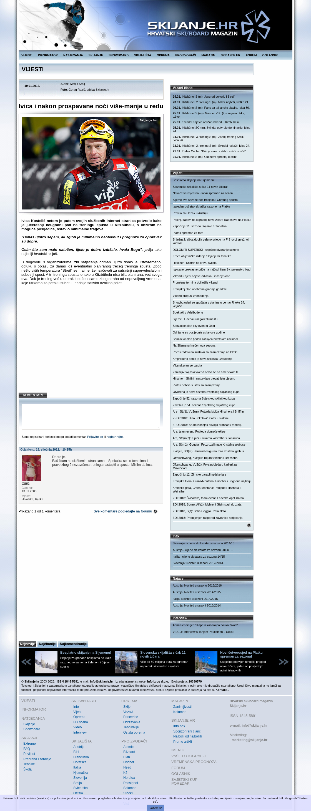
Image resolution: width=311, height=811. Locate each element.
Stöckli (128, 793)
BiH (76, 752)
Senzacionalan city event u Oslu (194, 325)
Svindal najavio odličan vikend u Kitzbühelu (206, 122)
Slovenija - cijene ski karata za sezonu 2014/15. (204, 543)
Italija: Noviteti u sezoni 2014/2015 (195, 598)
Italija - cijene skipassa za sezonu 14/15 (199, 556)
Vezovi (128, 712)
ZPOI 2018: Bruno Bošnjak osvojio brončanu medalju (207, 424)
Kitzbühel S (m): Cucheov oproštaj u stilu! (205, 157)
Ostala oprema (134, 732)
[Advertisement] (91, 343)
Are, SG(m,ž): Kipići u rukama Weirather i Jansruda (206, 438)
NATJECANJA (73, 55)
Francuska (81, 757)
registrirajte (115, 436)
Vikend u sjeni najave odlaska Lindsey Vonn (201, 276)
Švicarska (80, 788)
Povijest (29, 754)
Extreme (29, 744)
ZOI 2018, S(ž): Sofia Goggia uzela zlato (199, 511)
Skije (127, 707)
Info (76, 707)
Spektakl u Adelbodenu (188, 312)
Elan (126, 757)
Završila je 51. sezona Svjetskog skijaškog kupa (204, 405)
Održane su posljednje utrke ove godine (199, 332)
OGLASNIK (270, 55)
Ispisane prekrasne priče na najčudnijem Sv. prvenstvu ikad (211, 269)
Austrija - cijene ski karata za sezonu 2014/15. (203, 550)
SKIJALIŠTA (142, 55)
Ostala (78, 793)
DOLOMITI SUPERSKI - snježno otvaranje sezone (206, 249)
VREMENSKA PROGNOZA (194, 762)
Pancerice (130, 717)
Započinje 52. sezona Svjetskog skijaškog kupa (204, 398)
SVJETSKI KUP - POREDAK (185, 781)
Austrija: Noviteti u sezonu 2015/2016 (197, 585)
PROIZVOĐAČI (185, 55)
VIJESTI (26, 55)
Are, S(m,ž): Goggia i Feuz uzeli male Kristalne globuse (209, 444)
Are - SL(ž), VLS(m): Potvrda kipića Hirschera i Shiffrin (208, 411)
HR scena (80, 722)
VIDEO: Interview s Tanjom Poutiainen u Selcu (203, 631)
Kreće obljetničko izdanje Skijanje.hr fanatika (202, 256)
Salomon (129, 788)
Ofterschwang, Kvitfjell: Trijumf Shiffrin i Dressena (205, 457)
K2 (125, 773)
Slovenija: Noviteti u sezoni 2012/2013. (198, 563)
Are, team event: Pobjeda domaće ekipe (199, 431)
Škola (27, 769)
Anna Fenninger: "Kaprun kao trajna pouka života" (205, 625)
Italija (77, 767)
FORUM (251, 55)
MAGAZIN (208, 55)
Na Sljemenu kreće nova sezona (194, 345)
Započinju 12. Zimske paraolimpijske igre (199, 474)
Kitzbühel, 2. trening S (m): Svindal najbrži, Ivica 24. (211, 146)
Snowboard (31, 729)
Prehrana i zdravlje (37, 759)
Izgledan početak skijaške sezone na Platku (201, 206)
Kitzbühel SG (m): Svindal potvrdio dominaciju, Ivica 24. (211, 129)
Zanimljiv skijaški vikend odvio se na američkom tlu (206, 372)
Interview (80, 732)
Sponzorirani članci (187, 731)
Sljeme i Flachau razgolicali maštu (195, 319)
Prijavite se (95, 436)
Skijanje (29, 724)
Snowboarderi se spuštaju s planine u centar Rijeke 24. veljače (209, 304)
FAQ (26, 749)
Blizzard (129, 752)
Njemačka (80, 773)
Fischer (128, 762)
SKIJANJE (96, 55)
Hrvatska (79, 762)
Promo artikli (182, 742)
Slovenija (80, 778)
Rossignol (130, 783)
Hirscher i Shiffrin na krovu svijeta (195, 262)
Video (77, 727)
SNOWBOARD (119, 55)
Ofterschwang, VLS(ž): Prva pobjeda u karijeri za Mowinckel (205, 466)
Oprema (79, 717)
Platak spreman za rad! (188, 232)
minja (25, 483)
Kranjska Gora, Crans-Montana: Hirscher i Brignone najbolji (211, 481)
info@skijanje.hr (255, 725)
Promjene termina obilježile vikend (195, 282)
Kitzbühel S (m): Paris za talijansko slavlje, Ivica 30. (211, 108)
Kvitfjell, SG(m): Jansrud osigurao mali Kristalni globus (208, 451)
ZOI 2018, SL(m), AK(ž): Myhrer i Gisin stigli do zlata (207, 504)
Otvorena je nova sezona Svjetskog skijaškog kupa (206, 391)
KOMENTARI (33, 395)
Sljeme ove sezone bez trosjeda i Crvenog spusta (205, 199)
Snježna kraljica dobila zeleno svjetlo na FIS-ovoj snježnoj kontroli (211, 241)
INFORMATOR (48, 55)
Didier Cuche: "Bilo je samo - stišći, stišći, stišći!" (209, 151)
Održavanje (131, 722)
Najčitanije (47, 644)
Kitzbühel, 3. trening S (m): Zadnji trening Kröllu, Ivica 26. (209, 138)
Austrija (78, 747)
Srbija (77, 783)
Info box (179, 726)
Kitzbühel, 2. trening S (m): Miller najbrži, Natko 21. (211, 102)
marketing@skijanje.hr (249, 740)
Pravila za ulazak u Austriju (190, 213)
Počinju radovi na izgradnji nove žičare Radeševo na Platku (211, 219)
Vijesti (77, 712)
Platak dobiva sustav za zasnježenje (196, 385)
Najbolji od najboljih (187, 736)
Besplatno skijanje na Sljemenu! (194, 180)
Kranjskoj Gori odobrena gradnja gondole (200, 289)
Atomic (128, 747)
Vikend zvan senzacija (187, 365)
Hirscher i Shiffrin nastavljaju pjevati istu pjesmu (204, 378)
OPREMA (163, 55)
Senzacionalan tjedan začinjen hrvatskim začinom (205, 339)
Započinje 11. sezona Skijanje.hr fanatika (200, 226)
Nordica (129, 778)
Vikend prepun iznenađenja (191, 295)
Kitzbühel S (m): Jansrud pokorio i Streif (203, 96)
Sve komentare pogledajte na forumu (123, 511)
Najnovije (27, 644)
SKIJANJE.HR (230, 55)
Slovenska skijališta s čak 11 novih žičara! (200, 186)
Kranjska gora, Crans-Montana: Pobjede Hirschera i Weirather (206, 489)
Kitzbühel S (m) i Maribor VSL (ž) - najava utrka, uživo (209, 115)
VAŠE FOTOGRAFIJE (189, 756)
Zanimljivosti (182, 707)
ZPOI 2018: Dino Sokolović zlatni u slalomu (201, 418)
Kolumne (179, 712)
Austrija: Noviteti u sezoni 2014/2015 (197, 592)
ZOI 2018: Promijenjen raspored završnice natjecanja (207, 517)
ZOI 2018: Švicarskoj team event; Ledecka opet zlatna (208, 498)
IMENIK (177, 750)
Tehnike (29, 764)
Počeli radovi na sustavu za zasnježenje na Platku (205, 352)
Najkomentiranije (73, 644)
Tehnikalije (131, 727)
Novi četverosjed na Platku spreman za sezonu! (204, 193)
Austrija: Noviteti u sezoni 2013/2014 (197, 605)
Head (127, 767)
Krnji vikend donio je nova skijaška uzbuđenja (202, 358)
